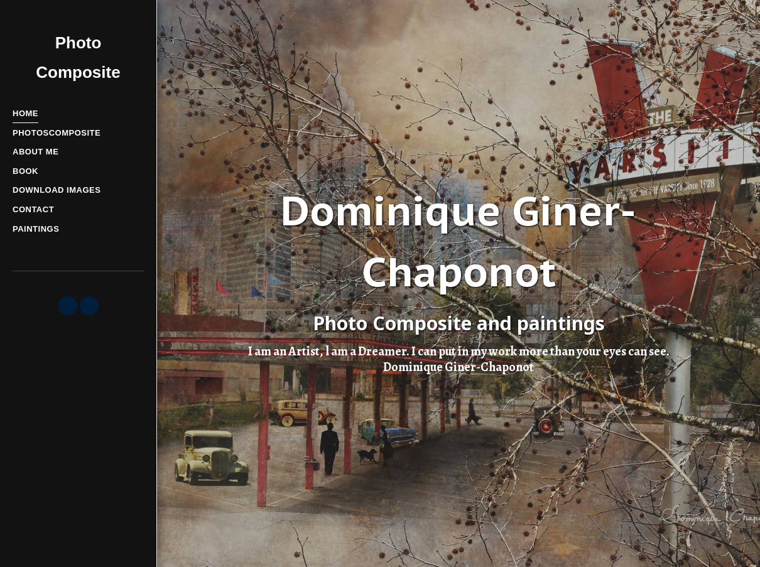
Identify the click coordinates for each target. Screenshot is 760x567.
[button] (67, 305)
